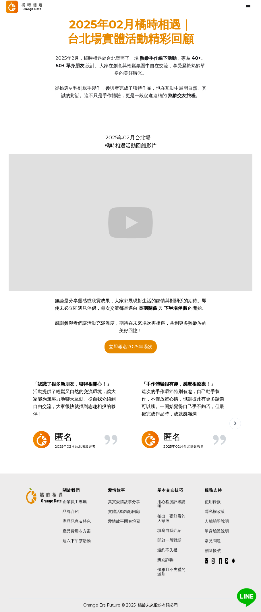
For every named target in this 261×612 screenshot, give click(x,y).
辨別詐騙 (165, 559)
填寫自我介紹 (169, 530)
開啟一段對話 (169, 540)
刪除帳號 (213, 550)
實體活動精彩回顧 (124, 511)
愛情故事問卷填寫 (124, 521)
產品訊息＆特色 (77, 521)
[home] (24, 7)
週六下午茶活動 (77, 540)
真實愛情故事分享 (124, 501)
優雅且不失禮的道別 (171, 571)
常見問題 (213, 540)
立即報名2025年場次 (130, 346)
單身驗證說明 (217, 531)
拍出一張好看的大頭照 (171, 518)
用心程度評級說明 (171, 504)
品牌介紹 (71, 511)
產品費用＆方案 (77, 531)
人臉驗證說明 (217, 521)
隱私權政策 (215, 511)
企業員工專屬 (75, 501)
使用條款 (213, 501)
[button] (212, 115)
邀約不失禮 (167, 550)
